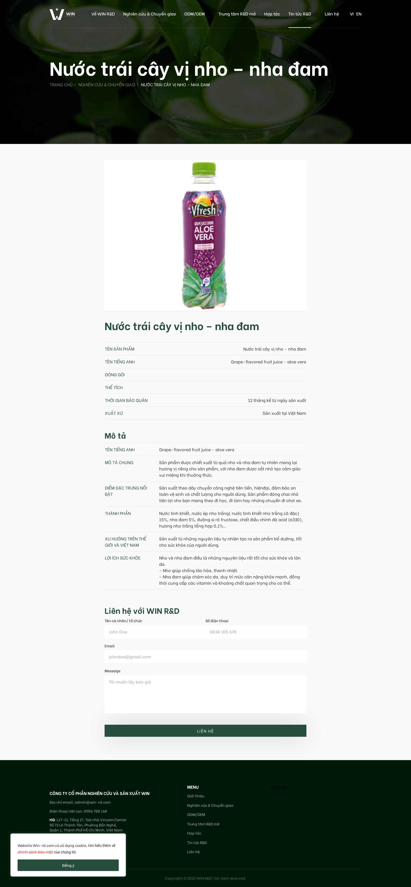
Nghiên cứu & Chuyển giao (149, 13)
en (358, 13)
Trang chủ (61, 84)
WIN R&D (278, 787)
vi (352, 13)
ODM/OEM (194, 13)
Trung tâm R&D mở (237, 13)
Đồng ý (68, 865)
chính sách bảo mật (35, 851)
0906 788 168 (95, 811)
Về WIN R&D (103, 13)
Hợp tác (272, 13)
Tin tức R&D (299, 13)
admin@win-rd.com (93, 802)
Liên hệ (332, 13)
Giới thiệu (195, 795)
